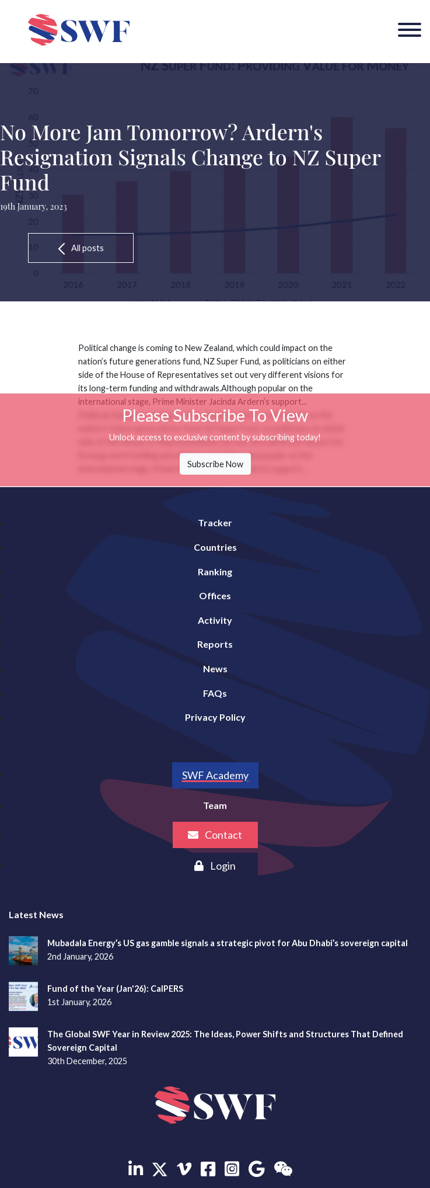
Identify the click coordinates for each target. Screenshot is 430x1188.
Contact (215, 834)
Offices (215, 595)
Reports (215, 643)
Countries (215, 547)
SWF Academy (215, 775)
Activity (215, 620)
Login (215, 865)
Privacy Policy (215, 716)
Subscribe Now (215, 464)
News (215, 668)
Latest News (36, 914)
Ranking (215, 571)
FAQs (215, 693)
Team (215, 805)
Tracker (215, 522)
